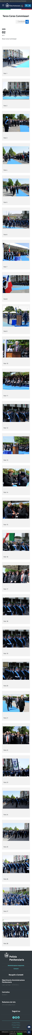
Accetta (19, 1034)
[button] (29, 5)
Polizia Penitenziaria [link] (14, 6)
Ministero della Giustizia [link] (4, 1)
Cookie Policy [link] (16, 1023)
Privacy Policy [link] (16, 1025)
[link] (3, 5)
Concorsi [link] (16, 969)
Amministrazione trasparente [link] (16, 965)
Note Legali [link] (16, 1027)
